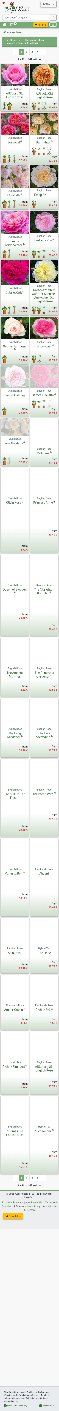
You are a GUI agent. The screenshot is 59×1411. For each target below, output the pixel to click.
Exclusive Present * (12, 1290)
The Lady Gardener (14, 823)
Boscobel (13, 142)
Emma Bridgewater (13, 243)
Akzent (44, 961)
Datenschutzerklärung (27, 1294)
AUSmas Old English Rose (14, 1221)
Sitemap (30, 1298)
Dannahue (43, 142)
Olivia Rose (13, 572)
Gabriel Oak (14, 292)
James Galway (15, 409)
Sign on (49, 4)
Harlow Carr (43, 356)
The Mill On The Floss (14, 884)
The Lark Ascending (43, 823)
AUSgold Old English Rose (44, 95)
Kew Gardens (13, 515)
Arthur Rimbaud (14, 1155)
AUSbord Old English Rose (14, 95)
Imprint (46, 1294)
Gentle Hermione (14, 356)
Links (55, 1294)
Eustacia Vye (43, 240)
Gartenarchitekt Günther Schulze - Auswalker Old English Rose (44, 301)
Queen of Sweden (15, 678)
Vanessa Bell (13, 961)
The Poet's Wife (43, 882)
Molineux (43, 515)
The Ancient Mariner (15, 763)
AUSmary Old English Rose (44, 1157)
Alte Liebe (44, 1041)
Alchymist (15, 1041)
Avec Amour (43, 1219)
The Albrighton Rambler (44, 680)
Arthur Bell (43, 1098)
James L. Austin (43, 409)
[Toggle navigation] (53, 24)
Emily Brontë (43, 195)
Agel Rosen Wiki (34, 1290)
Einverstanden (47, 1405)
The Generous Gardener (44, 763)
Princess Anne (43, 572)
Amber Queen (13, 1098)
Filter (41, 24)
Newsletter (13, 1304)
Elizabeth (13, 195)
